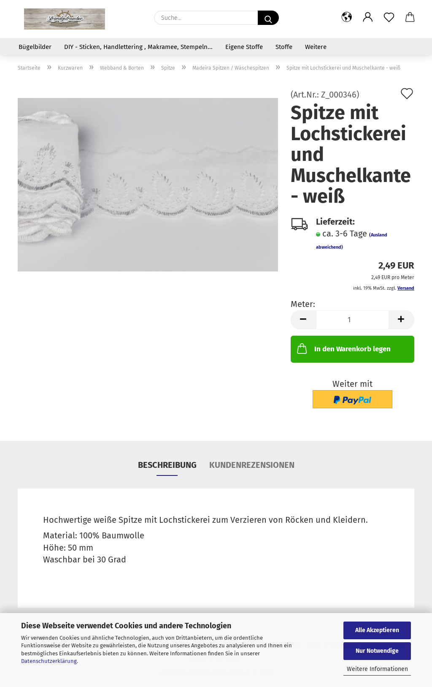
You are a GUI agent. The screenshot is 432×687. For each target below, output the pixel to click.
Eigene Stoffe (244, 47)
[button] (346, 17)
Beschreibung (167, 465)
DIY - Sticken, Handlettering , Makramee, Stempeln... (138, 47)
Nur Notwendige (377, 650)
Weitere (316, 47)
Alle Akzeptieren (377, 630)
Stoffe (283, 47)
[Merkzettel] (389, 17)
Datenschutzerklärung (49, 661)
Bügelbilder (35, 47)
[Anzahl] (352, 319)
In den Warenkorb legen (343, 348)
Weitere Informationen (377, 669)
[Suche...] (268, 18)
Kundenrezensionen (251, 465)
